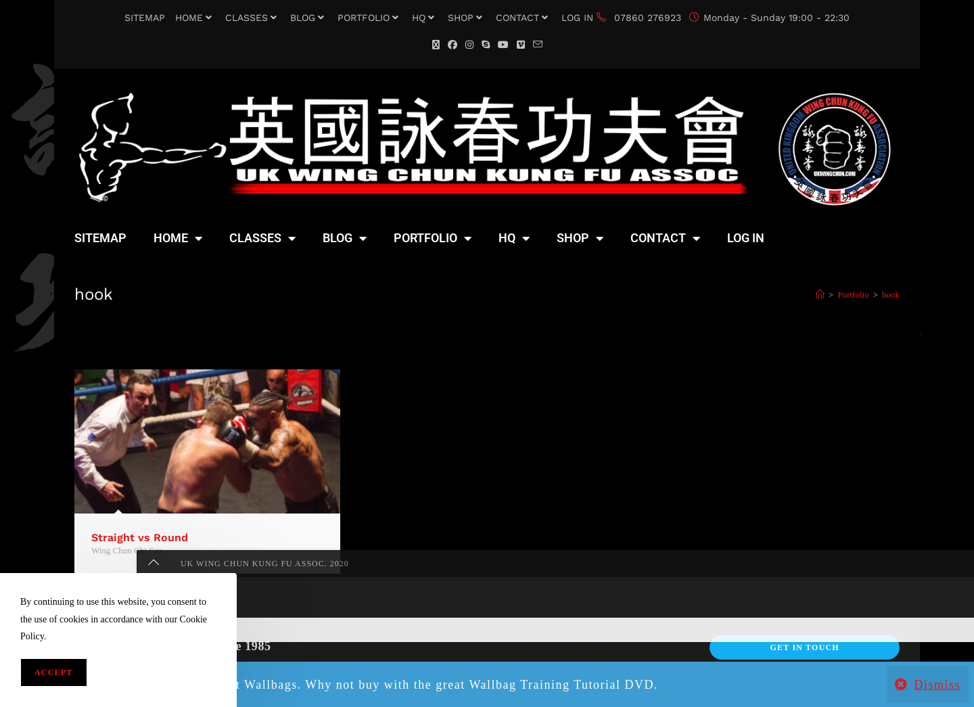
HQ (425, 17)
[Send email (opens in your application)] (538, 45)
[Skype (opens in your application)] (486, 45)
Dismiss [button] (937, 684)
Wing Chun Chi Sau (126, 550)
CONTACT (523, 17)
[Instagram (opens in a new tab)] (469, 45)
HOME (195, 17)
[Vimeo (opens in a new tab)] (521, 45)
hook (891, 295)
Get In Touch (804, 647)
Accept (53, 672)
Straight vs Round (139, 537)
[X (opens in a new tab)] (436, 45)
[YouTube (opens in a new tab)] (503, 45)
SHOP (467, 17)
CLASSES (252, 17)
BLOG (308, 17)
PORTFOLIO (370, 17)
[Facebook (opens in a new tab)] (452, 45)
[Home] (820, 295)
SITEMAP (144, 17)
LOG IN (577, 17)
